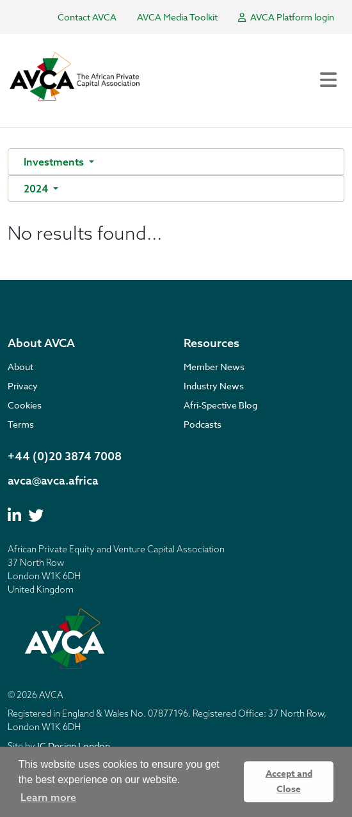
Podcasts (202, 424)
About (20, 367)
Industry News (214, 386)
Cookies (25, 405)
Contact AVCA (87, 17)
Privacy (23, 386)
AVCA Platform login (286, 17)
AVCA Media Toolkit (177, 17)
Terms (21, 424)
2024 (37, 188)
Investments (55, 161)
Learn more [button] (48, 797)
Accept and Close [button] (289, 781)
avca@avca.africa (53, 480)
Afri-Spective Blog (220, 405)
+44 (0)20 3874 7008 (65, 456)
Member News (214, 367)
